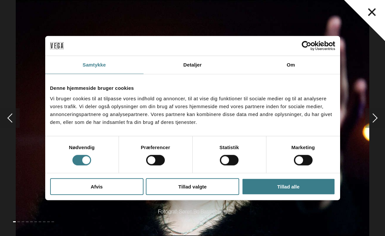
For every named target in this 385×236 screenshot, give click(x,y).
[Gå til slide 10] (52, 222)
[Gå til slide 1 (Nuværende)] (14, 222)
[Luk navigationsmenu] (372, 12)
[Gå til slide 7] (40, 222)
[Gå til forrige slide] (10, 118)
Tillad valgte (192, 186)
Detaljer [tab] (192, 65)
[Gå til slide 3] (23, 222)
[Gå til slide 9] (48, 222)
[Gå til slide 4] (27, 222)
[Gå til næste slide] (375, 118)
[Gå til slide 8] (44, 222)
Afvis (97, 186)
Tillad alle (288, 186)
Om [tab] (291, 65)
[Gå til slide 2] (18, 222)
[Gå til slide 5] (31, 222)
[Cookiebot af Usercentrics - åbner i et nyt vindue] (306, 46)
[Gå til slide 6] (35, 222)
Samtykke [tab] (94, 65)
